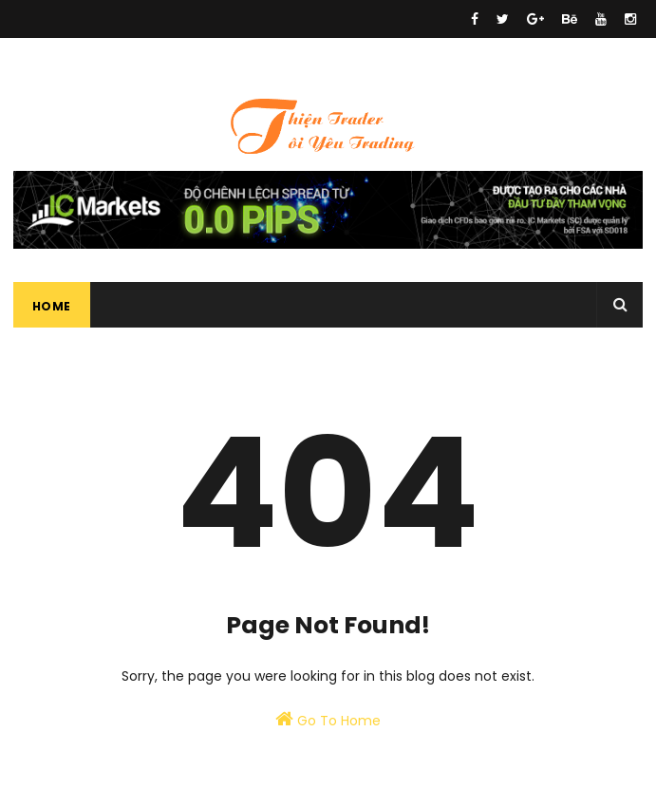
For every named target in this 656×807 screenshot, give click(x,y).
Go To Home (328, 719)
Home (51, 306)
